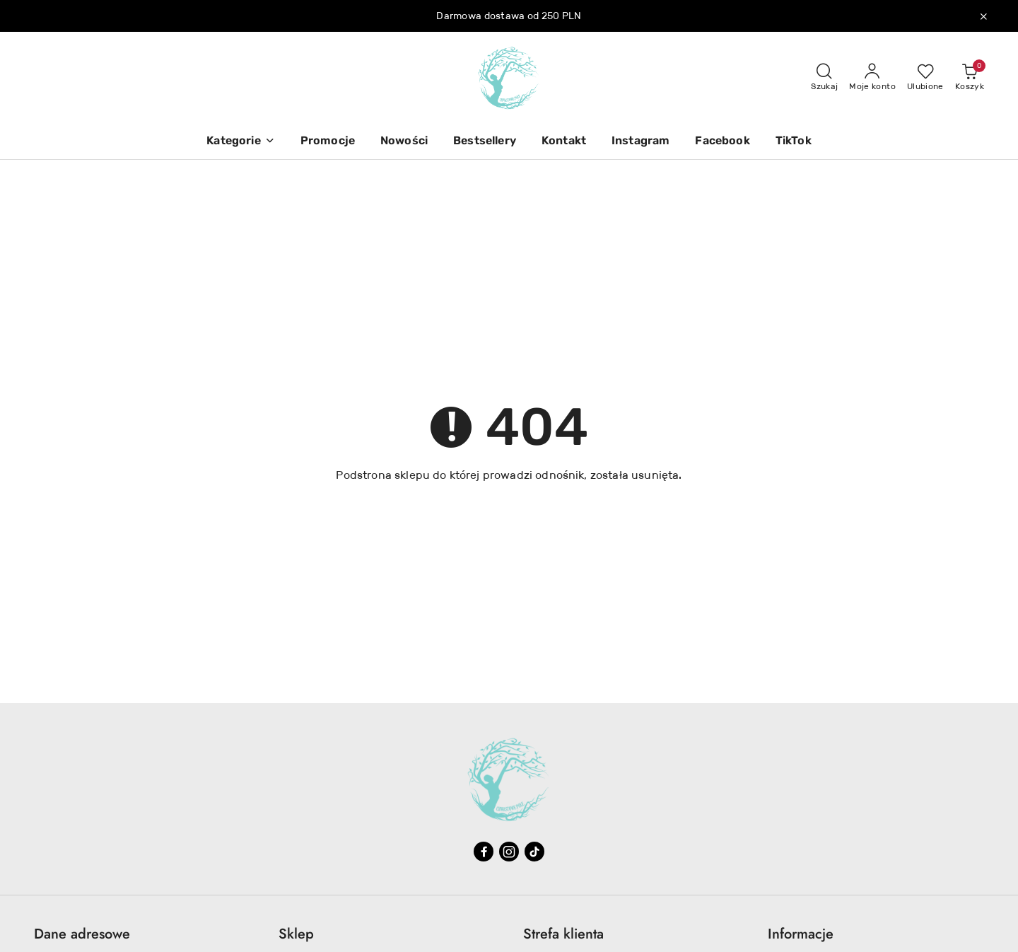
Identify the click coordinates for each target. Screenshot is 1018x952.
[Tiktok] (534, 851)
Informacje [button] (800, 934)
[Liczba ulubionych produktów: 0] (925, 77)
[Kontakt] (564, 142)
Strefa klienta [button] (563, 934)
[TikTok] (793, 142)
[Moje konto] (872, 77)
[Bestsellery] (484, 142)
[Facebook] (722, 142)
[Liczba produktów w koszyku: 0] (969, 77)
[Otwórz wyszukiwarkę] (824, 77)
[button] (240, 142)
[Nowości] (404, 142)
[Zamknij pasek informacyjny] (983, 16)
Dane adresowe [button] (82, 934)
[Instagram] (640, 142)
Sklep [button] (296, 934)
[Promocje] (328, 142)
